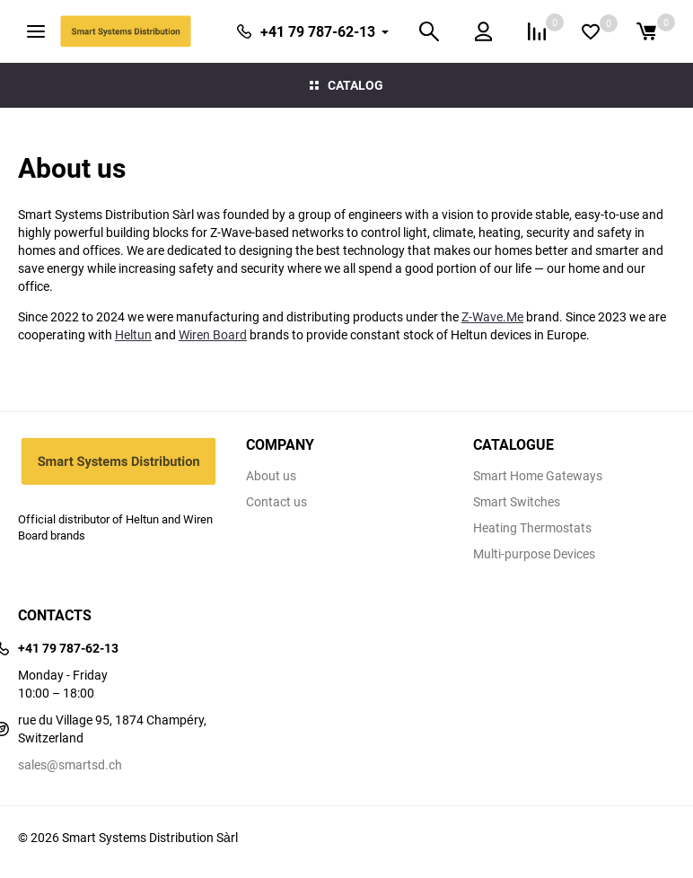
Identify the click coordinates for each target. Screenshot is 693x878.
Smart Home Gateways (537, 476)
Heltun (133, 334)
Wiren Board (213, 334)
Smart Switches (516, 502)
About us (271, 476)
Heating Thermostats (532, 528)
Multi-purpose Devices (534, 554)
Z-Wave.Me (492, 316)
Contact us (276, 502)
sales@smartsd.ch (70, 764)
